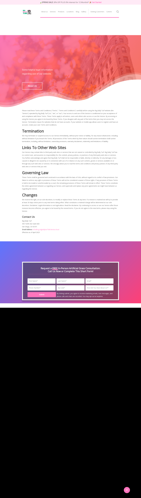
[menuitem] (44, 10)
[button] (32, 86)
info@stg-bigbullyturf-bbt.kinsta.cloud (46, 229)
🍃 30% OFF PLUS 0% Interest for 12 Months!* (70, 2)
